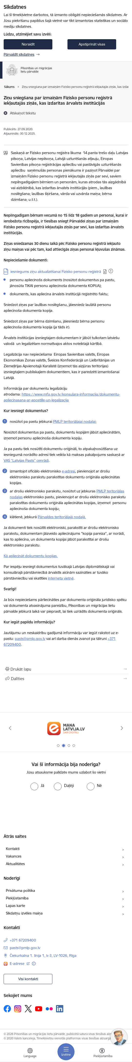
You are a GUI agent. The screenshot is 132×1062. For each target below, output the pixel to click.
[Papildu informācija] (34, 963)
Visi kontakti (28, 979)
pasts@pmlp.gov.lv (25, 947)
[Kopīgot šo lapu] (66, 678)
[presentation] (41, 808)
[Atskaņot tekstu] (23, 113)
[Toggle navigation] (66, 1051)
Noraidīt (28, 44)
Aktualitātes (15, 863)
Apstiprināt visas (92, 44)
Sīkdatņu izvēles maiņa (24, 913)
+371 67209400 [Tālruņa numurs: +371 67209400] (23, 940)
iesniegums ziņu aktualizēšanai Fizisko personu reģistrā (55, 271)
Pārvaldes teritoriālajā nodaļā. (62, 517)
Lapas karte (15, 905)
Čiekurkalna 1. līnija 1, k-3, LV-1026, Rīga (43, 955)
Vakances (13, 856)
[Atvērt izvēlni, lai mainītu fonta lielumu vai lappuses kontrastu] (102, 1053)
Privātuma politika (20, 890)
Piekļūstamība (17, 898)
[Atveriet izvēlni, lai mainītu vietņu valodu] (29, 1053)
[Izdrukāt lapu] (66, 669)
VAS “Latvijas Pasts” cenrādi (26, 460)
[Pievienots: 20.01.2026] (111, 271)
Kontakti (12, 848)
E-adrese (17, 963)
